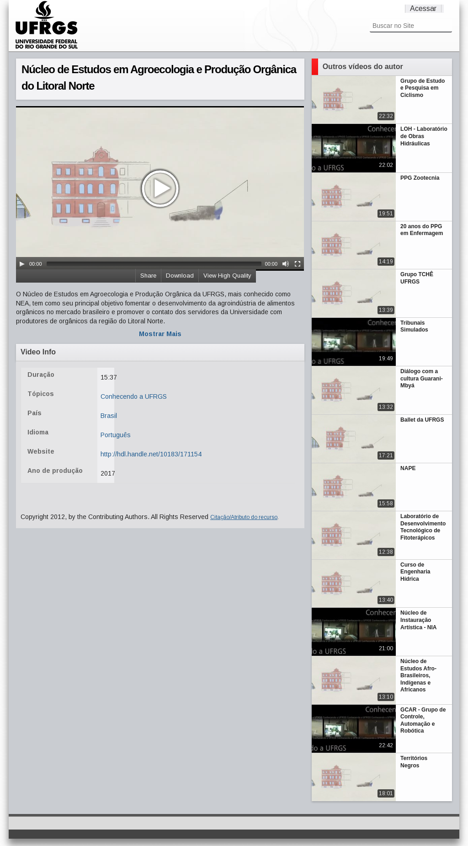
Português (116, 435)
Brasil (109, 415)
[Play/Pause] (22, 264)
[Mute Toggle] (285, 264)
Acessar (423, 8)
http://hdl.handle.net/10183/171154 (151, 454)
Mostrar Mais (160, 333)
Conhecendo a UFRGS (134, 396)
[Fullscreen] (297, 264)
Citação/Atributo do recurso (243, 517)
